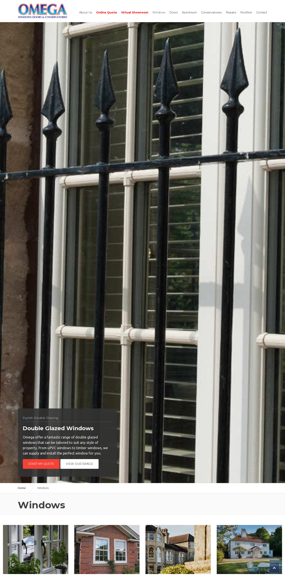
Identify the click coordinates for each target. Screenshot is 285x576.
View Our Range (80, 464)
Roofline (246, 12)
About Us (85, 12)
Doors (173, 12)
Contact (261, 12)
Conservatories (211, 12)
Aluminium (189, 12)
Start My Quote (42, 464)
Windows (158, 12)
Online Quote (106, 12)
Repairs (231, 12)
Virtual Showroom (134, 12)
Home (22, 488)
